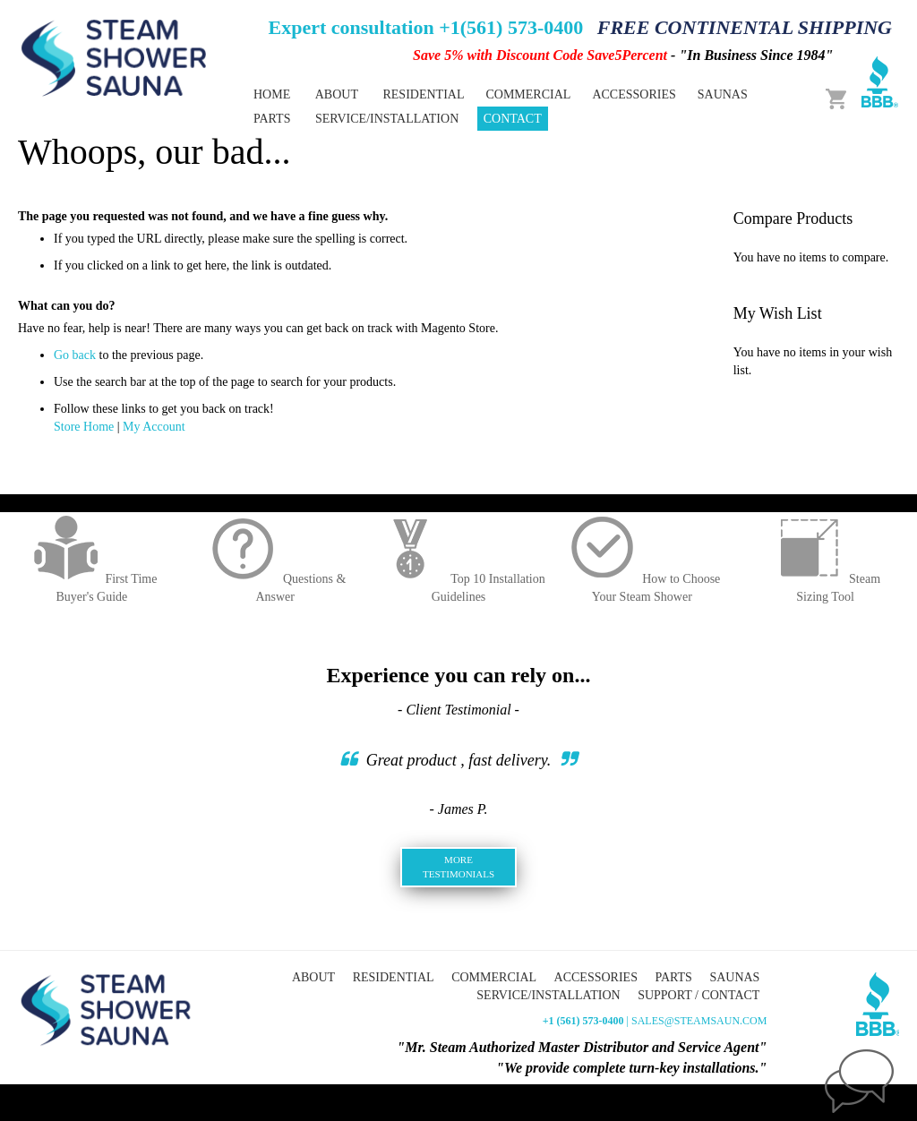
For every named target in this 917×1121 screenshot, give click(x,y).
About (313, 977)
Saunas (734, 977)
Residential (393, 977)
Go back (75, 355)
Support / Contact (698, 995)
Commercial (493, 977)
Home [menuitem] (271, 94)
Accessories (596, 977)
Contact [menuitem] (513, 118)
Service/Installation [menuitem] (386, 118)
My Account (154, 426)
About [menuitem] (336, 94)
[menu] (516, 106)
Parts (673, 977)
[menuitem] (423, 94)
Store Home (84, 426)
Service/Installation (548, 995)
